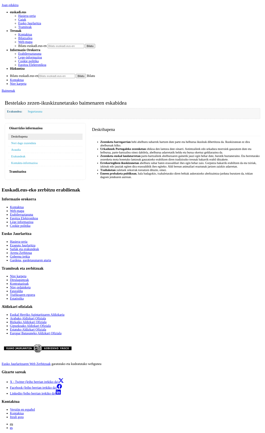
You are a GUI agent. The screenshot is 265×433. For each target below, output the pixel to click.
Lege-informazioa (30, 57)
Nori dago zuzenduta (23, 143)
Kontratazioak (19, 283)
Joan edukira (10, 5)
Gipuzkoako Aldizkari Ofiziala (30, 326)
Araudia (16, 149)
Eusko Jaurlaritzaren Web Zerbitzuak (26, 364)
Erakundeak (18, 156)
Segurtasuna (35, 111)
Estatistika (17, 298)
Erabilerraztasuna (29, 53)
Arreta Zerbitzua (21, 253)
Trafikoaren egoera (22, 295)
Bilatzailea (25, 38)
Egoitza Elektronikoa (32, 65)
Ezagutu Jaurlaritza (22, 245)
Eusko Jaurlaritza (29, 23)
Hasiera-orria (27, 16)
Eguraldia (16, 291)
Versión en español (22, 409)
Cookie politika (28, 61)
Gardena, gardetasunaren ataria (30, 260)
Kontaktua (25, 34)
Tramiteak (25, 27)
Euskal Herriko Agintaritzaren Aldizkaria (37, 314)
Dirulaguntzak (19, 280)
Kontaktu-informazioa (24, 163)
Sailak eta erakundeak (24, 249)
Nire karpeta (18, 83)
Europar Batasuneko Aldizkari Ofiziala (35, 333)
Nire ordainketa (20, 287)
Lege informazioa (21, 222)
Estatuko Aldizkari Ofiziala (28, 329)
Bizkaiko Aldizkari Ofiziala (28, 322)
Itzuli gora (17, 417)
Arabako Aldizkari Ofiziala (28, 318)
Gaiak (22, 19)
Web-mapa (25, 42)
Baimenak (8, 90)
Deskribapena (19, 136)
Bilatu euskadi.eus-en (32, 46)
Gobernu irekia (20, 256)
